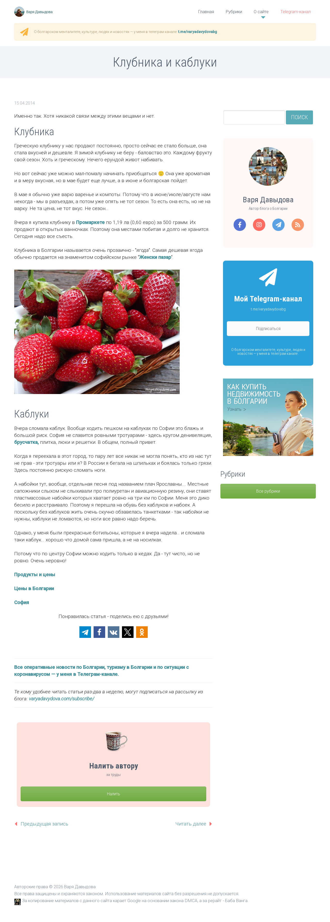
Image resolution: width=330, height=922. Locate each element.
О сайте (261, 11)
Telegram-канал (295, 11)
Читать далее (190, 824)
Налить (113, 793)
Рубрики (234, 11)
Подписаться (268, 328)
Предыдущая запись (44, 824)
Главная (206, 11)
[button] (85, 632)
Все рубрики (268, 491)
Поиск (299, 117)
